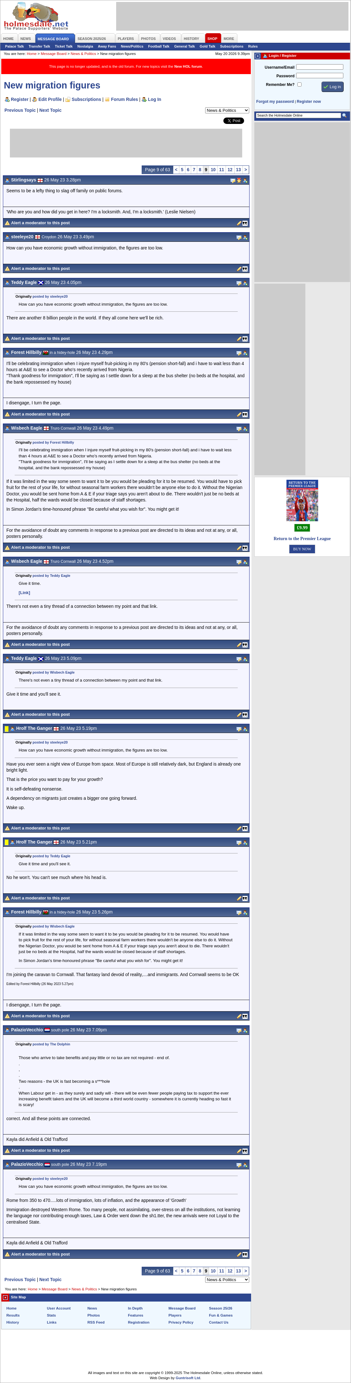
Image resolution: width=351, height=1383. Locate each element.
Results (13, 1315)
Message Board (54, 54)
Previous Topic (20, 110)
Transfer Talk (39, 46)
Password (285, 76)
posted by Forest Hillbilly (53, 442)
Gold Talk (207, 46)
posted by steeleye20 (50, 296)
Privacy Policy (180, 1322)
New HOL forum (188, 66)
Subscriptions (231, 46)
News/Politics (132, 46)
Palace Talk (14, 46)
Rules (253, 46)
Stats (51, 1315)
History (12, 1322)
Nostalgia (85, 46)
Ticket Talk (64, 46)
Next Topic (50, 110)
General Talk (184, 46)
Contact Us (218, 1322)
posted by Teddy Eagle (51, 575)
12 (230, 169)
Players (175, 1315)
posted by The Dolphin (51, 1044)
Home (32, 54)
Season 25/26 (220, 1308)
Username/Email (280, 67)
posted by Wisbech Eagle (54, 672)
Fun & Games (221, 1315)
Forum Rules (124, 99)
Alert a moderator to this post (40, 222)
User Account (59, 1308)
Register (19, 99)
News (92, 1308)
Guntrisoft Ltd (188, 1378)
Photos (93, 1315)
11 (221, 169)
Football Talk (158, 46)
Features (135, 1315)
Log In (154, 99)
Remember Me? (280, 84)
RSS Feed (96, 1322)
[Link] (24, 592)
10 (213, 169)
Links (51, 1322)
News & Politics (83, 54)
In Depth (135, 1308)
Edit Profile (50, 99)
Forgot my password (275, 101)
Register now (309, 101)
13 (238, 169)
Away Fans (107, 46)
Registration (138, 1322)
